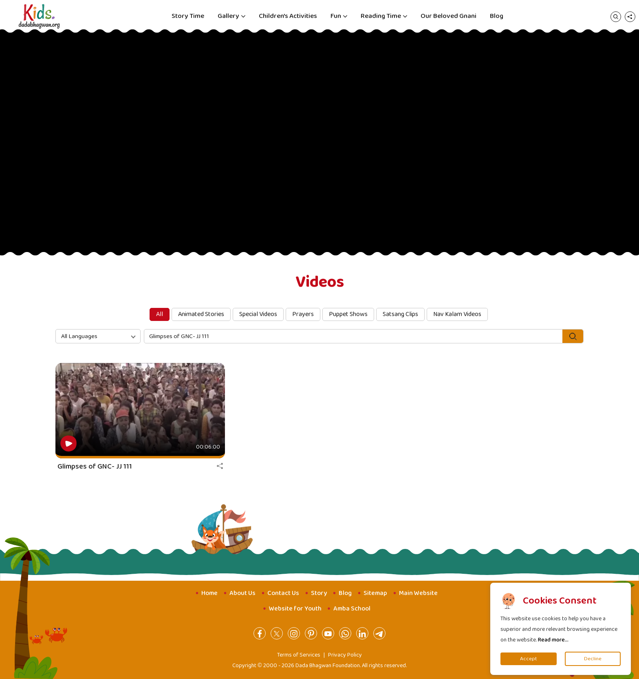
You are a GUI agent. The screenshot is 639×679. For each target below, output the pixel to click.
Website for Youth (295, 609)
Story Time (188, 16)
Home (209, 593)
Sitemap (375, 593)
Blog (496, 16)
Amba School (351, 609)
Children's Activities (288, 16)
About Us (242, 593)
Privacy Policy (345, 654)
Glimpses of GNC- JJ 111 (94, 466)
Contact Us (283, 593)
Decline (593, 659)
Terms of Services (298, 654)
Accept (528, 659)
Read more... (553, 639)
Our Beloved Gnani (448, 16)
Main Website (418, 593)
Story (319, 593)
